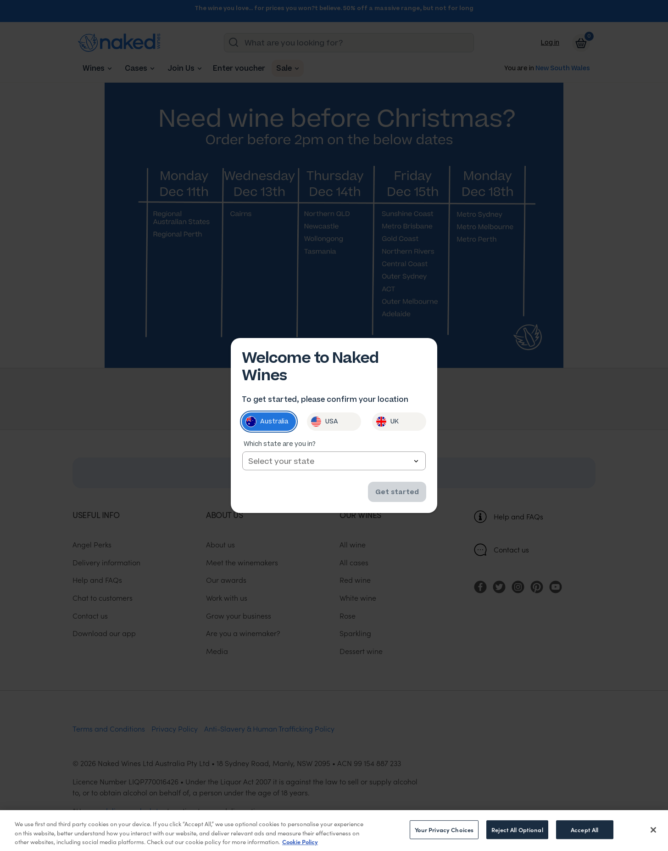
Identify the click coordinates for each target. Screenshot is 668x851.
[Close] (653, 830)
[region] (334, 830)
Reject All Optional (517, 829)
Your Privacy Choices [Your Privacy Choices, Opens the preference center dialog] (444, 829)
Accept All (584, 829)
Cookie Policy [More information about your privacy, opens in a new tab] (300, 841)
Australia (266, 422)
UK (387, 422)
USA (324, 422)
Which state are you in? (280, 444)
